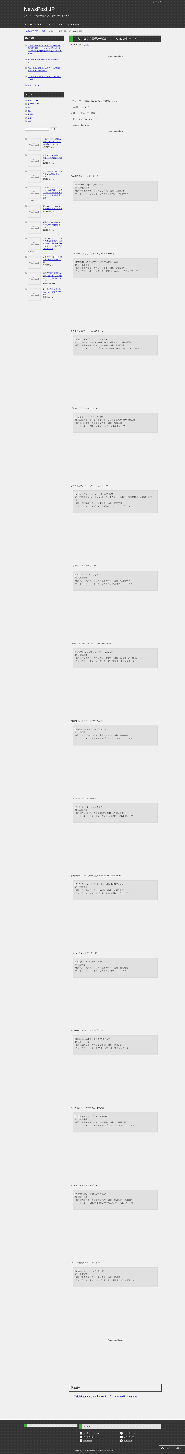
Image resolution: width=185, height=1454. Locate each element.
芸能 (87, 44)
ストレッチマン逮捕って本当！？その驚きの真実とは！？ (44, 78)
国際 (29, 107)
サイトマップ (57, 25)
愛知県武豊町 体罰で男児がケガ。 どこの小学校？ (52, 291)
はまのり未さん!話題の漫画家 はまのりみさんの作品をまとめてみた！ (52, 141)
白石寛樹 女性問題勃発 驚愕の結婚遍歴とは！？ (44, 60)
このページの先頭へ (173, 1448)
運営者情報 (75, 25)
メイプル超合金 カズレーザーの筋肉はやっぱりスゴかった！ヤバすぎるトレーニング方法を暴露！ (52, 192)
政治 (29, 111)
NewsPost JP (39, 9)
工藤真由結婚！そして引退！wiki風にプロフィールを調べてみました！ (106, 1396)
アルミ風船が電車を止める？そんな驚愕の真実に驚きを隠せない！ (44, 69)
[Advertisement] (115, 78)
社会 (29, 118)
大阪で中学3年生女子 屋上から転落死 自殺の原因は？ (52, 259)
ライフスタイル (34, 104)
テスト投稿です (34, 85)
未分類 (30, 114)
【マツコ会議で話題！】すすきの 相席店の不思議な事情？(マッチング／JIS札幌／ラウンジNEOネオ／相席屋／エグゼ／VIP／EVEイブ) (45, 49)
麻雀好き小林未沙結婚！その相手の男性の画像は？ (52, 224)
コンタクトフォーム (35, 25)
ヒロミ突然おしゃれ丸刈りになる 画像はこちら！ (52, 174)
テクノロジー (33, 101)
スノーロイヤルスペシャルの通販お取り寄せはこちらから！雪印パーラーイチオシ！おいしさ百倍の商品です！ (52, 243)
